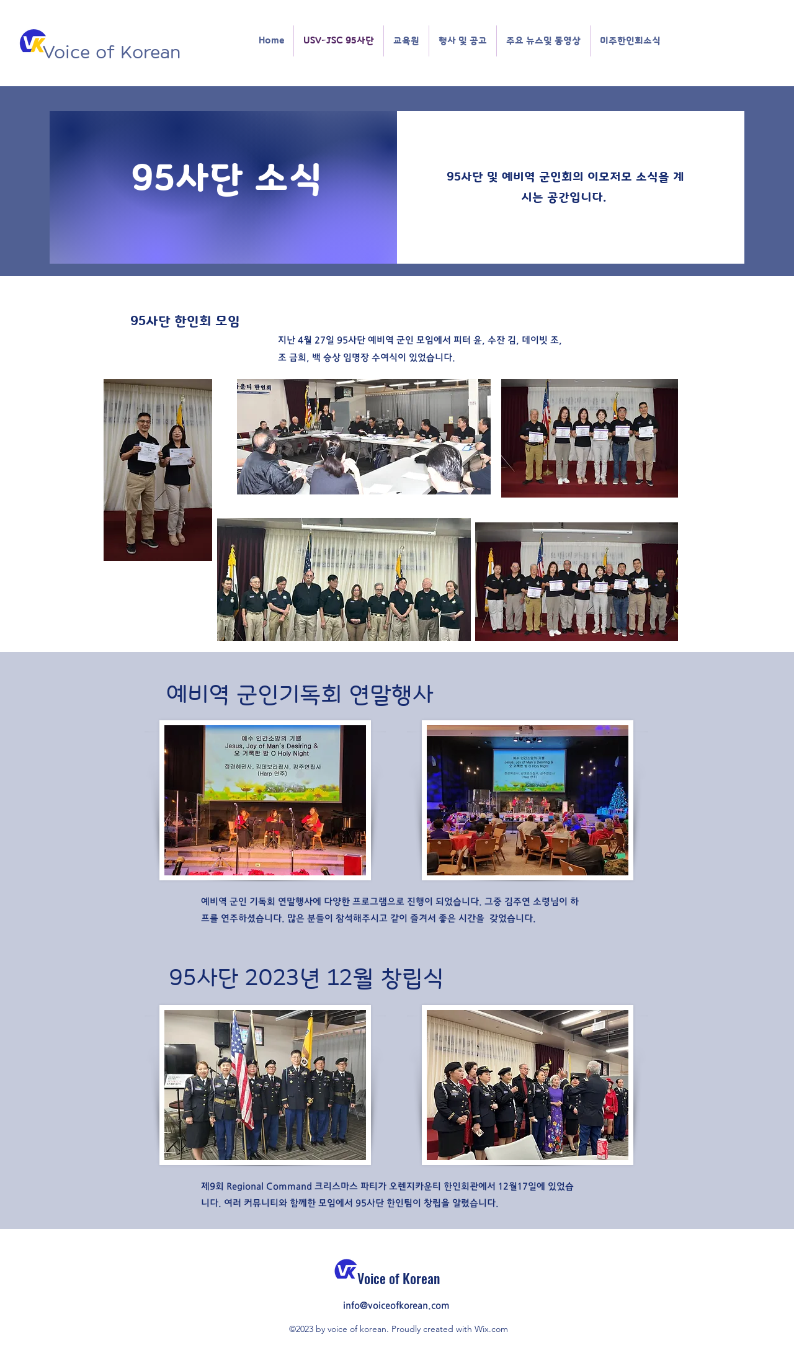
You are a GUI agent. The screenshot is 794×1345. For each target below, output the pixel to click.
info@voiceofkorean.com (396, 1305)
